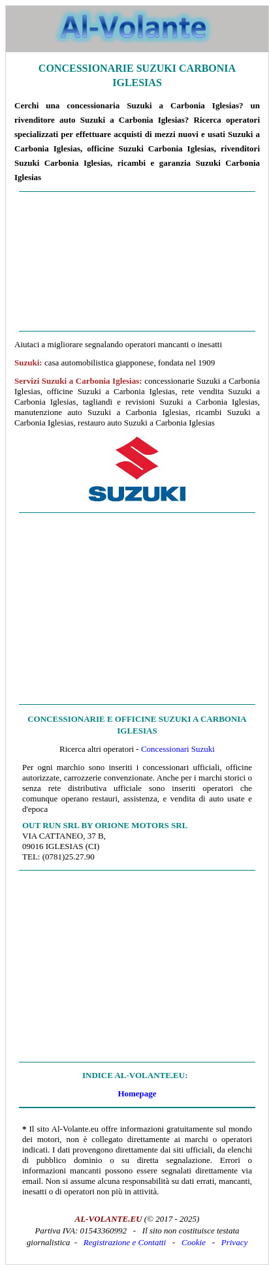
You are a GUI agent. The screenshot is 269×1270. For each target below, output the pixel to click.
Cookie (194, 1242)
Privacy (234, 1242)
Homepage (137, 1093)
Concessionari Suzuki (178, 749)
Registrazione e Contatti (125, 1242)
